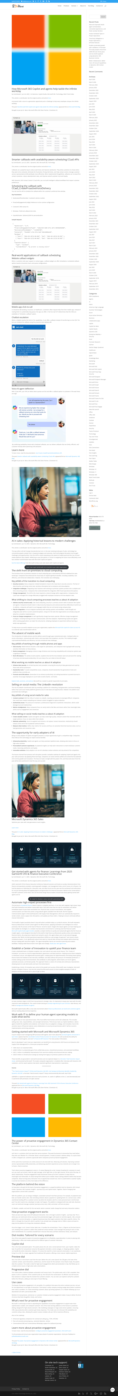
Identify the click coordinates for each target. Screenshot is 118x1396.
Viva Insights (92, 453)
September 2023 (94, 164)
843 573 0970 (16, 1)
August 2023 (92, 166)
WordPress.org (93, 501)
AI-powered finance (26, 905)
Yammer (91, 483)
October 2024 (93, 128)
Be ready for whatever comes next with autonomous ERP (46, 899)
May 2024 (92, 142)
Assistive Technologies (95, 310)
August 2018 (92, 281)
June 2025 (92, 106)
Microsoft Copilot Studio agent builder (23, 931)
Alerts (91, 304)
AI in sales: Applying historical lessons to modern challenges (44, 540)
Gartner (91, 344)
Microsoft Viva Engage (95, 407)
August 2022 (92, 199)
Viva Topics (92, 458)
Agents (91, 299)
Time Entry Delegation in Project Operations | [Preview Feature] (96, 41)
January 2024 (93, 153)
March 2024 (92, 147)
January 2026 (93, 87)
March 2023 (92, 180)
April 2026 (92, 79)
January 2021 (93, 251)
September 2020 (94, 262)
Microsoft (92, 364)
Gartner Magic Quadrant (96, 347)
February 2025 (93, 117)
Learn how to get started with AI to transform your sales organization (46, 567)
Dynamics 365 (35, 162)
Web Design (92, 464)
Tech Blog (91, 6)
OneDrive (92, 417)
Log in (91, 493)
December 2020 (93, 254)
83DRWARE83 (99, 521)
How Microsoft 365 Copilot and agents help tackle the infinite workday (44, 90)
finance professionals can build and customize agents (64, 1009)
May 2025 (92, 109)
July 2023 (91, 169)
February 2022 (93, 215)
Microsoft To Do (93, 401)
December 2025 (93, 90)
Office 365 (92, 415)
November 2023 (93, 158)
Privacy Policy (16, 1389)
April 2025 (92, 112)
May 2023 (92, 175)
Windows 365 (93, 475)
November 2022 (93, 191)
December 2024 (93, 123)
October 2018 (93, 275)
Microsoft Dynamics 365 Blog (30, 1085)
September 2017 (94, 286)
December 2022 (93, 188)
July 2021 (91, 234)
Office (91, 412)
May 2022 (92, 207)
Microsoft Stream (94, 393)
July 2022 (91, 202)
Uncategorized (93, 439)
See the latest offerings (18, 563)
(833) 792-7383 (93, 523)
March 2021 (92, 245)
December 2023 (93, 155)
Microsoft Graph (94, 385)
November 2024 (93, 125)
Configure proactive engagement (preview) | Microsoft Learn (53, 1331)
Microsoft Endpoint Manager (97, 379)
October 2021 (93, 226)
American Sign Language (96, 307)
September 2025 (94, 98)
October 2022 (93, 194)
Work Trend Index (68, 94)
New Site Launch (94, 409)
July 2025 (91, 104)
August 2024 (92, 134)
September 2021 (94, 229)
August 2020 (92, 264)
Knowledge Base (94, 358)
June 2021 (92, 237)
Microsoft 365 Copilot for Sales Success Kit (67, 627)
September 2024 (94, 131)
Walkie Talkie (93, 461)
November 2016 (93, 289)
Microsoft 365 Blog (74, 107)
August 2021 (92, 232)
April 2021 (92, 243)
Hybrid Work (92, 353)
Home (59, 6)
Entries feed (92, 495)
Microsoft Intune (94, 387)
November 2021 (93, 224)
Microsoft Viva (93, 404)
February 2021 (93, 248)
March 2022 (92, 213)
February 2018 (93, 283)
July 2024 (91, 136)
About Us (83, 6)
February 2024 (93, 150)
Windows (91, 466)
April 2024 (92, 145)
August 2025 (92, 101)
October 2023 (93, 161)
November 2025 (93, 93)
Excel (90, 339)
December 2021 (93, 221)
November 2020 (93, 256)
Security (91, 428)
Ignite (90, 355)
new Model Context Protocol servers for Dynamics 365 (44, 1037)
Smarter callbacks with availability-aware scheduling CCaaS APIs (45, 159)
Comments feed (93, 498)
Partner (91, 423)
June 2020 (92, 270)
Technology (59, 94)
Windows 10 (92, 469)
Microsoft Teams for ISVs (96, 398)
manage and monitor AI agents (25, 1005)
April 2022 (92, 210)
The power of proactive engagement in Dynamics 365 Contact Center (44, 1142)
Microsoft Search (94, 390)
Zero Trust (92, 485)
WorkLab (91, 480)
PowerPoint (92, 426)
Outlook (91, 420)
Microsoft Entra (93, 382)
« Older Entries (16, 1352)
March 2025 (92, 115)
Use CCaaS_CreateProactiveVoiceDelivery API (49, 453)
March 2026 (92, 82)
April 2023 (92, 177)
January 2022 (93, 218)
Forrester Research (94, 342)
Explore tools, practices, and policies (22, 681)
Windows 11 (92, 472)
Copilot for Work (94, 326)
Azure (91, 312)
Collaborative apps (94, 321)
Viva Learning (93, 455)
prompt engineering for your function (59, 1003)
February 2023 (93, 183)
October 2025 (93, 96)
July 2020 (91, 267)
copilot (91, 323)
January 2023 (93, 185)
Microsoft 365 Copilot (95, 369)
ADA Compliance (94, 296)
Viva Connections (94, 447)
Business (35, 94)
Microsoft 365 (51, 94)
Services (73, 6)
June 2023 (92, 172)
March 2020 (92, 273)
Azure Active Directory (95, 315)
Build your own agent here (58, 943)
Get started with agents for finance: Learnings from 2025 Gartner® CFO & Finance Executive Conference (42, 872)
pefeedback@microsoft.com (20, 1336)
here (49, 98)
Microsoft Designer (94, 377)
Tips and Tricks (93, 436)
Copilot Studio (42, 94)
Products (66, 6)
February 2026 (93, 85)
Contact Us (99, 6)
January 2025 (93, 120)
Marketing (92, 361)
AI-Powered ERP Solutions (41, 1039)
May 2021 (92, 240)
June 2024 (92, 139)
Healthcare (92, 350)
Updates (91, 442)
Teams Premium (94, 431)
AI (31, 94)
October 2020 (93, 259)
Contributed (17, 94)
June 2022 (92, 205)
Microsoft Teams (94, 396)
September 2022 (94, 196)
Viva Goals (92, 450)
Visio (90, 445)
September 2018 (94, 278)
